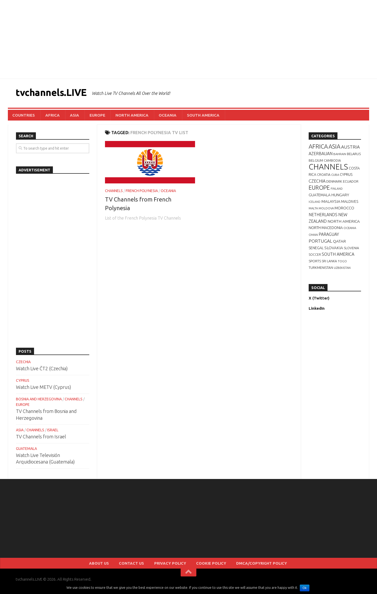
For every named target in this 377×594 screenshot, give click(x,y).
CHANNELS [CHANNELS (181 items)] (328, 168)
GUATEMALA (26, 450)
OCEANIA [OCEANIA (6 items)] (349, 229)
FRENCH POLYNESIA (142, 192)
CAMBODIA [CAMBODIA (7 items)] (332, 162)
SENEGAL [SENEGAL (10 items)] (316, 250)
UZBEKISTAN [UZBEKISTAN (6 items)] (342, 269)
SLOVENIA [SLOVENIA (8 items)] (351, 250)
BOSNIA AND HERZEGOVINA (39, 401)
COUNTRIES (23, 116)
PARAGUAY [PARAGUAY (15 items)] (329, 236)
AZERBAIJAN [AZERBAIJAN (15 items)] (320, 155)
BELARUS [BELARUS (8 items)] (354, 155)
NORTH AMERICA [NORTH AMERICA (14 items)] (344, 223)
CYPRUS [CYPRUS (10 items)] (346, 176)
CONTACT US (141, 566)
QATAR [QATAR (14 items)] (339, 243)
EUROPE (88, 116)
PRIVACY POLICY (173, 566)
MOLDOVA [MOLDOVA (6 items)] (326, 210)
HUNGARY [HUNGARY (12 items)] (340, 196)
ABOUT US (114, 566)
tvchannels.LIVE (56, 93)
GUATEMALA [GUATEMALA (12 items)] (320, 196)
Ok (305, 588)
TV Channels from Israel (41, 438)
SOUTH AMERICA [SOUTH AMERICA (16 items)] (338, 256)
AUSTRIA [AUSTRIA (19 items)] (350, 148)
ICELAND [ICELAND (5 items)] (314, 203)
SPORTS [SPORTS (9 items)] (315, 263)
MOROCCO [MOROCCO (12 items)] (344, 210)
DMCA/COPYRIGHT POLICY (250, 566)
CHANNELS (114, 192)
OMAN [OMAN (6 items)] (313, 236)
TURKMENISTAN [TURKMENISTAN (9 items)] (321, 269)
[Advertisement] (188, 39)
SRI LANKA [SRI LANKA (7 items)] (329, 263)
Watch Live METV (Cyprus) (43, 388)
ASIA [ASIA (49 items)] (334, 148)
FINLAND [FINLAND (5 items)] (337, 190)
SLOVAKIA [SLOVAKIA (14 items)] (333, 249)
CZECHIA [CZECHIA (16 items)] (317, 183)
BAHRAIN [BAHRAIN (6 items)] (339, 155)
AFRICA (49, 116)
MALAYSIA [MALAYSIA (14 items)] (330, 203)
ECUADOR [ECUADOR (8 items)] (350, 183)
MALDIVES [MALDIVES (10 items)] (349, 203)
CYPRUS (22, 382)
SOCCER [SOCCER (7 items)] (315, 256)
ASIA (68, 116)
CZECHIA (23, 364)
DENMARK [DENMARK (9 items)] (334, 183)
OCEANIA (153, 116)
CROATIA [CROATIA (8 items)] (323, 176)
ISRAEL (52, 432)
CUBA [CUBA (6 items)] (335, 176)
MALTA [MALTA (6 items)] (313, 210)
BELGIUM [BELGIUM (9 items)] (316, 162)
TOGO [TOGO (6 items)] (342, 263)
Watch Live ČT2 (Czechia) (42, 370)
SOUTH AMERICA (186, 116)
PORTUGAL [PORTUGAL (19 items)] (320, 242)
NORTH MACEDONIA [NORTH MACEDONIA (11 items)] (326, 229)
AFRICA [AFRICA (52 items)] (318, 148)
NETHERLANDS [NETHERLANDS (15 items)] (323, 216)
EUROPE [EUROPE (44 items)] (319, 189)
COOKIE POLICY (207, 566)
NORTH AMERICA (120, 116)
